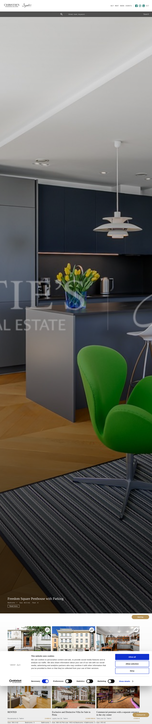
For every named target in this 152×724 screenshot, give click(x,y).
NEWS (122, 6)
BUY (112, 6)
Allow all (132, 695)
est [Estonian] (147, 6)
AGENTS (129, 6)
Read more (14, 606)
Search (146, 14)
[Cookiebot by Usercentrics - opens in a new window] (15, 719)
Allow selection (132, 702)
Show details (124, 719)
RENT (117, 6)
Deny (132, 709)
